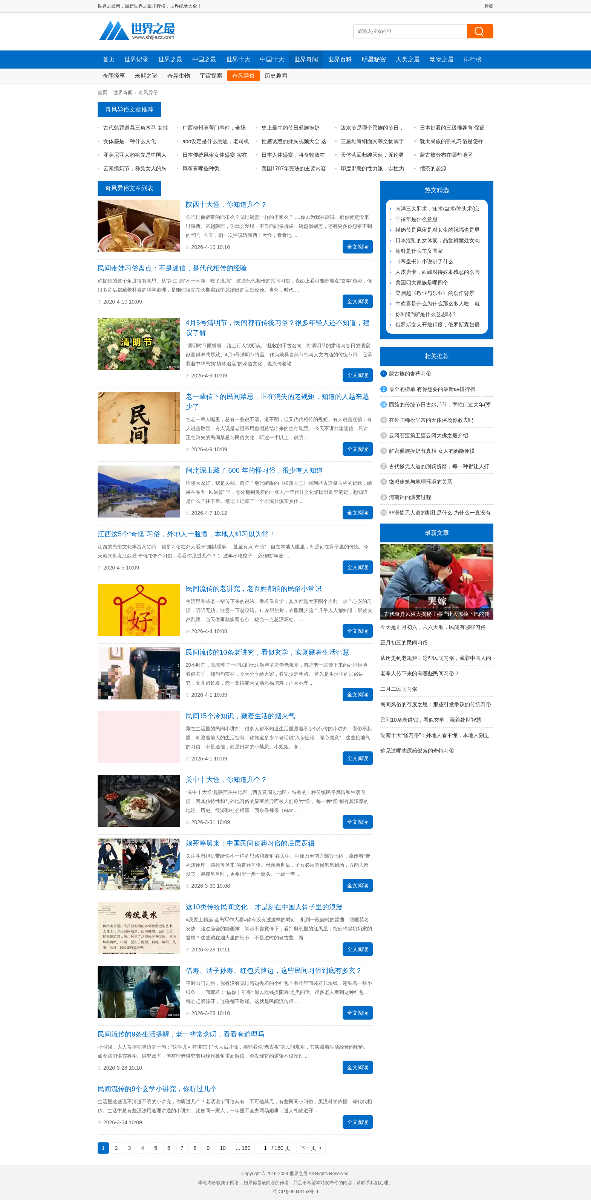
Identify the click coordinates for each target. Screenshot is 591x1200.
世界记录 (136, 59)
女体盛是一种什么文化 (129, 141)
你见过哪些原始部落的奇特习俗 (417, 751)
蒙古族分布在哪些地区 (446, 155)
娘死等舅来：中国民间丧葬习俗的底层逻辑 (250, 843)
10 (223, 1148)
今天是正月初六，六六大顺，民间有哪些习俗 (433, 627)
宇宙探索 (211, 75)
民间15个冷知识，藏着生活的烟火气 (240, 716)
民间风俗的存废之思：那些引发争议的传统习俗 (435, 704)
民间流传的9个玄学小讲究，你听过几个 (157, 1089)
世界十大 (238, 59)
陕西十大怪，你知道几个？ (226, 204)
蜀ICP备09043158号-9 (295, 1191)
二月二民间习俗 (398, 689)
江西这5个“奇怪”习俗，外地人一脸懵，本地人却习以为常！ (187, 534)
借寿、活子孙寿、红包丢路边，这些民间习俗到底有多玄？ (274, 970)
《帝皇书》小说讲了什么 (424, 261)
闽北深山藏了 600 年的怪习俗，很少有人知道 (254, 470)
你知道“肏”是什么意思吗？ (426, 314)
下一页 (308, 1148)
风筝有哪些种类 (200, 168)
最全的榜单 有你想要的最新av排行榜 (432, 389)
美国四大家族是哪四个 (421, 282)
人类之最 (408, 59)
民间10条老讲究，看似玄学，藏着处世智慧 (430, 720)
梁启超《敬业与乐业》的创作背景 (435, 293)
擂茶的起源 (433, 168)
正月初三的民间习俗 (404, 643)
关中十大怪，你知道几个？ (226, 779)
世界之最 (170, 59)
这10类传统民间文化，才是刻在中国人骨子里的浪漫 (264, 907)
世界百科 (340, 59)
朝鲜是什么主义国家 (419, 251)
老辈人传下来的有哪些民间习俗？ (419, 673)
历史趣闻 (276, 75)
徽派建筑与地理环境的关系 (420, 482)
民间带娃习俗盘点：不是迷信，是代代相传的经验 (172, 268)
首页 (109, 59)
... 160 (243, 1148)
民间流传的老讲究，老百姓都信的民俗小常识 (254, 588)
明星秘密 (374, 59)
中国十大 (272, 59)
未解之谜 (146, 75)
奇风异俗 (243, 75)
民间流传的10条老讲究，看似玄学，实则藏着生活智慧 (267, 652)
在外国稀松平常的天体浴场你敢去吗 (431, 420)
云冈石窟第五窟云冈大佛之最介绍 (428, 435)
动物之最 (442, 59)
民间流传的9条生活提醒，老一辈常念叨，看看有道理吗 (181, 1034)
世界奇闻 (306, 59)
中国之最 (204, 59)
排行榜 (473, 59)
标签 (488, 6)
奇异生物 (178, 75)
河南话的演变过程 (410, 497)
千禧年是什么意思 (416, 219)
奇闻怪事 (114, 75)
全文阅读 (357, 247)
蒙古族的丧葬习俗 (410, 374)
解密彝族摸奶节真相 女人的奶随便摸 (432, 451)
